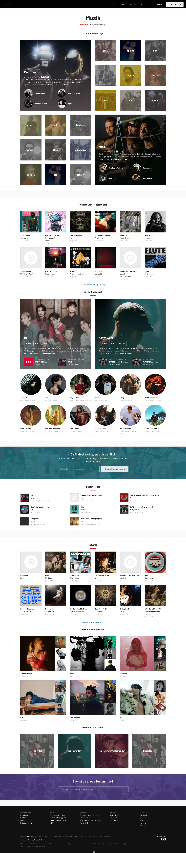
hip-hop (104, 343)
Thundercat (149, 238)
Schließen (94, 852)
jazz (131, 501)
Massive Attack (41, 104)
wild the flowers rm (93, 524)
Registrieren (174, 4)
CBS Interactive (25, 844)
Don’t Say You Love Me (40, 507)
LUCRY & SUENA (26, 274)
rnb (62, 431)
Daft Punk (45, 77)
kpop (45, 343)
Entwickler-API (85, 818)
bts (36, 343)
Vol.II (72, 271)
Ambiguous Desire (102, 235)
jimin (82, 512)
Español (38, 836)
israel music (24, 431)
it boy (91, 512)
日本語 (60, 836)
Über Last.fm (25, 815)
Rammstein (147, 168)
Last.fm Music (40, 846)
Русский (84, 836)
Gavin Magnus (75, 578)
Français (46, 836)
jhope (82, 501)
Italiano (54, 836)
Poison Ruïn (124, 238)
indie (132, 431)
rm (82, 524)
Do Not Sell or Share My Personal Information (125, 844)
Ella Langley (49, 578)
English (23, 836)
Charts (142, 4)
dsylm (39, 512)
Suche (114, 4)
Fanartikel (84, 823)
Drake (97, 398)
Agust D (23, 398)
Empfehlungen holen (115, 469)
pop (71, 400)
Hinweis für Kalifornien (101, 844)
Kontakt (23, 818)
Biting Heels (125, 609)
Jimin (83, 509)
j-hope (122, 398)
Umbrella (24, 575)
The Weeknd (75, 717)
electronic (151, 400)
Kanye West (134, 509)
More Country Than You (129, 575)
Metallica (119, 151)
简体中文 (107, 836)
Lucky (122, 611)
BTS (32, 498)
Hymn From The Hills (128, 235)
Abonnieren (114, 820)
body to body (40, 501)
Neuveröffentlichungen (98, 25)
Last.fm (11, 4)
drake (106, 400)
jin (32, 512)
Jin (46, 398)
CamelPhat (49, 274)
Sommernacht (26, 271)
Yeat (72, 673)
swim (33, 501)
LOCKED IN (74, 575)
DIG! (146, 575)
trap (74, 431)
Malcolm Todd (125, 428)
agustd (33, 524)
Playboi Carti (100, 428)
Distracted (149, 235)
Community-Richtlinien (58, 820)
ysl (34, 431)
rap (112, 343)
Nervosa (73, 238)
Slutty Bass (25, 235)
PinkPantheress (151, 398)
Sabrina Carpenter (53, 428)
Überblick (84, 25)
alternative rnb (125, 431)
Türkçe (99, 836)
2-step (158, 400)
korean (32, 400)
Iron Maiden (147, 178)
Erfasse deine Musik (57, 815)
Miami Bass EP (51, 271)
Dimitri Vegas (149, 274)
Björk (70, 104)
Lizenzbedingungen (68, 844)
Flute (147, 271)
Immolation (49, 611)
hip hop (122, 343)
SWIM (70, 362)
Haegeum (35, 519)
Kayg (22, 578)
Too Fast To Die (101, 609)
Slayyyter (123, 673)
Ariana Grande (26, 673)
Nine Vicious (25, 428)
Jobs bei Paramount (28, 846)
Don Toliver (74, 428)
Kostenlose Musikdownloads (90, 820)
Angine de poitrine (77, 274)
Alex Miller (123, 578)
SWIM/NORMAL (41, 362)
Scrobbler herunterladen (89, 815)
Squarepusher (25, 611)
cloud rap (102, 431)
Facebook (143, 815)
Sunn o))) (98, 271)
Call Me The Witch (102, 575)
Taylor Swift (75, 398)
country (76, 400)
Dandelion (49, 575)
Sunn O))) (98, 274)
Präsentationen (26, 823)
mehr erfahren (62, 85)
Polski (67, 836)
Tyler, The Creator (152, 428)
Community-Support (58, 818)
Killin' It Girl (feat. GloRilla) (91, 495)
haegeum (43, 524)
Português (75, 836)
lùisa (96, 578)
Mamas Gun (149, 578)
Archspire (98, 611)
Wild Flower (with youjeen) (91, 519)
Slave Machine (76, 235)
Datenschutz (80, 844)
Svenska (92, 836)
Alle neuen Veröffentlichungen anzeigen (92, 285)
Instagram (143, 823)
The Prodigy (40, 93)
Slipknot (112, 178)
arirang (47, 501)
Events (132, 4)
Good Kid (48, 240)
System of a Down (116, 168)
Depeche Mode (74, 93)
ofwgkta (157, 431)
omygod (136, 501)
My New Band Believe (78, 609)
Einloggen (157, 4)
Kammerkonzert (27, 609)
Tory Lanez (24, 238)
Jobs (22, 820)
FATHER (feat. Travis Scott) (120, 362)
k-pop (28, 343)
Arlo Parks (99, 238)
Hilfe (51, 823)
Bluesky (142, 820)
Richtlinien (89, 844)
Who (82, 507)
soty (86, 512)
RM (82, 521)
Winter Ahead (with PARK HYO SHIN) (144, 495)
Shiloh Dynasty (125, 276)
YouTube (143, 825)
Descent (48, 609)
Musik (122, 4)
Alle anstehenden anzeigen (92, 622)
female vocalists (85, 400)
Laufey (147, 614)
